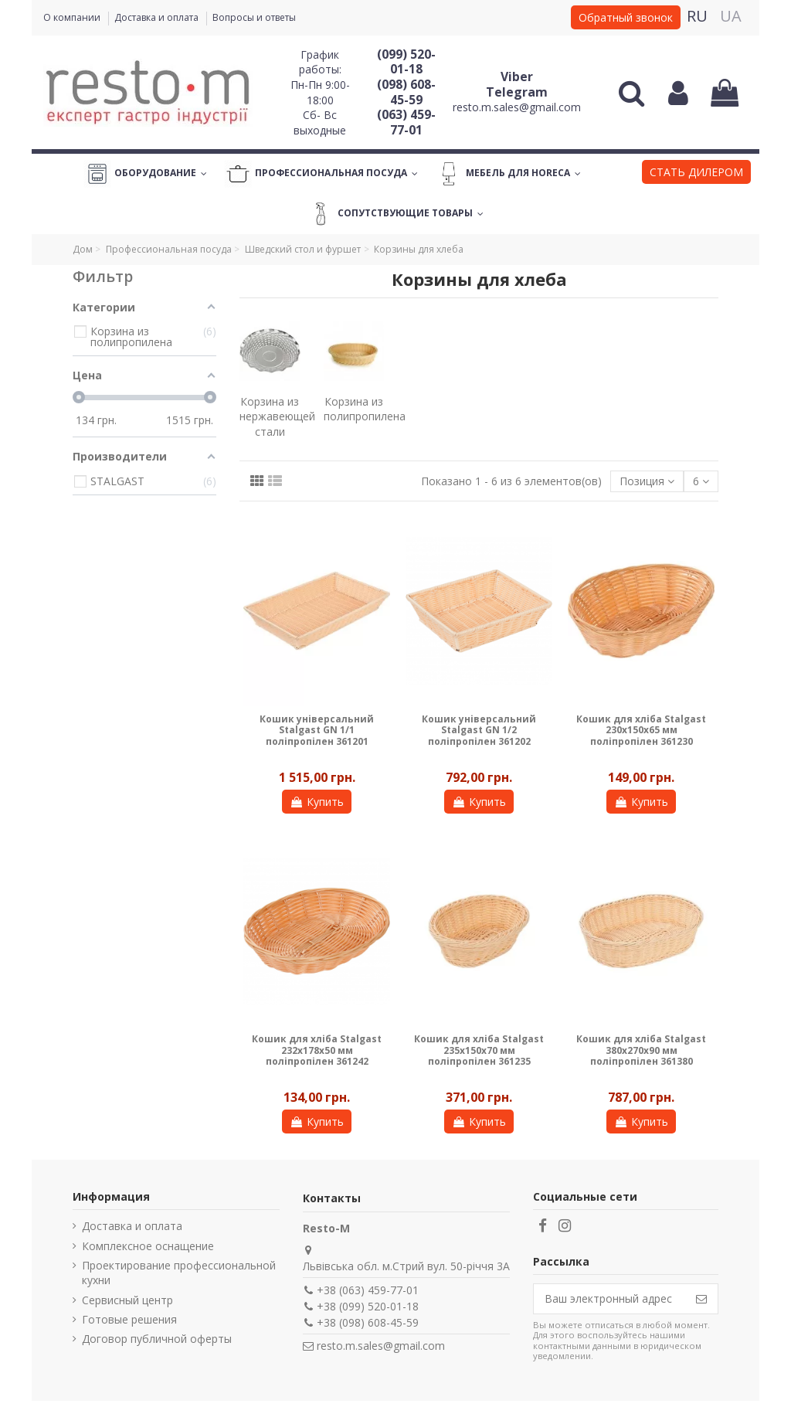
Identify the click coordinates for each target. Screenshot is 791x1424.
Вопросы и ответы (254, 17)
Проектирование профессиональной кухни (179, 1273)
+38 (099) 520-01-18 (368, 1306)
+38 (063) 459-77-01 (368, 1290)
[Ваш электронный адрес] (609, 1299)
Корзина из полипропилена (365, 409)
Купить (317, 801)
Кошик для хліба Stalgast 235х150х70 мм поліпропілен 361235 (479, 1050)
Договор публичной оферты (157, 1338)
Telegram (517, 91)
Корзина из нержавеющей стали (277, 416)
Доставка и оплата (157, 17)
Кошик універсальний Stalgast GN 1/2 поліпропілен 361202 (479, 730)
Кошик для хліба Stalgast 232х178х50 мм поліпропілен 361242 (317, 1050)
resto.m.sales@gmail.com (517, 107)
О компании (73, 17)
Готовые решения (129, 1319)
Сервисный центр (127, 1300)
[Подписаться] (701, 1299)
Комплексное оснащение (148, 1246)
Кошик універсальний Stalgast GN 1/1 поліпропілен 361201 (317, 730)
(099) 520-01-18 (406, 62)
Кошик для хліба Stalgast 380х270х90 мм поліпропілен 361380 (641, 1050)
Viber (517, 76)
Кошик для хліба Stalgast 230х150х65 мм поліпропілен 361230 (641, 730)
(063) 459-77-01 (406, 122)
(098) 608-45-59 (406, 92)
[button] (696, 173)
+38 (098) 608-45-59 (368, 1322)
